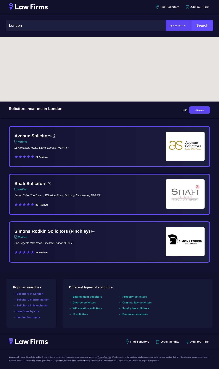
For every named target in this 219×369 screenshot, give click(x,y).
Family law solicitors (136, 308)
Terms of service (104, 357)
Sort (185, 110)
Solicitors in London (30, 293)
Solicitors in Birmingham (33, 299)
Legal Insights (167, 342)
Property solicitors (134, 296)
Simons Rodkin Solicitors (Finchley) (54, 231)
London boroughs (28, 317)
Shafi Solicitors (32, 183)
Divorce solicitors (84, 302)
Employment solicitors (87, 296)
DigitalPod (154, 361)
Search (202, 25)
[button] (88, 68)
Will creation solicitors (87, 308)
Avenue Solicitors (35, 135)
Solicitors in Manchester (33, 305)
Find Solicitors (167, 7)
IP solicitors (80, 314)
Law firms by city (28, 311)
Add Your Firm (197, 7)
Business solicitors (135, 314)
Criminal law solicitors (137, 302)
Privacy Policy (89, 361)
